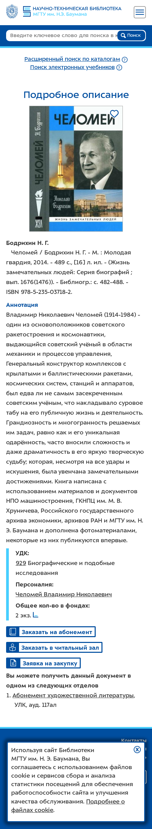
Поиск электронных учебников (72, 67)
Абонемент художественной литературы (73, 695)
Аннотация (22, 305)
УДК (21, 553)
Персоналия (34, 584)
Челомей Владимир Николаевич (64, 594)
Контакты (134, 740)
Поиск (131, 35)
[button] (137, 749)
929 (21, 563)
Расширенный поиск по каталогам (72, 59)
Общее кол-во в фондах (52, 605)
